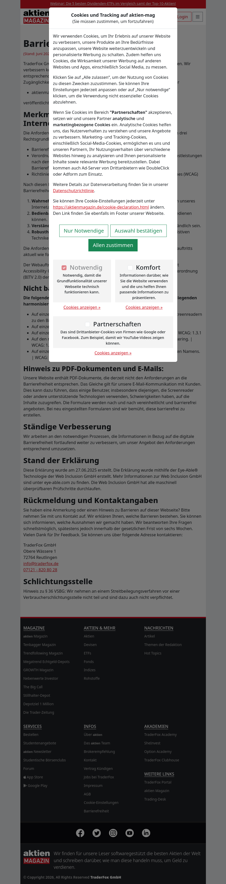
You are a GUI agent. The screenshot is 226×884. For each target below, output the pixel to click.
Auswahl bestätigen (138, 230)
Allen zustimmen (113, 245)
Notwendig (86, 267)
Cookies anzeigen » (82, 307)
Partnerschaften (117, 324)
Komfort (148, 267)
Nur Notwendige (84, 230)
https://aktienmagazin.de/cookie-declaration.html (101, 207)
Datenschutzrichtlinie (73, 190)
